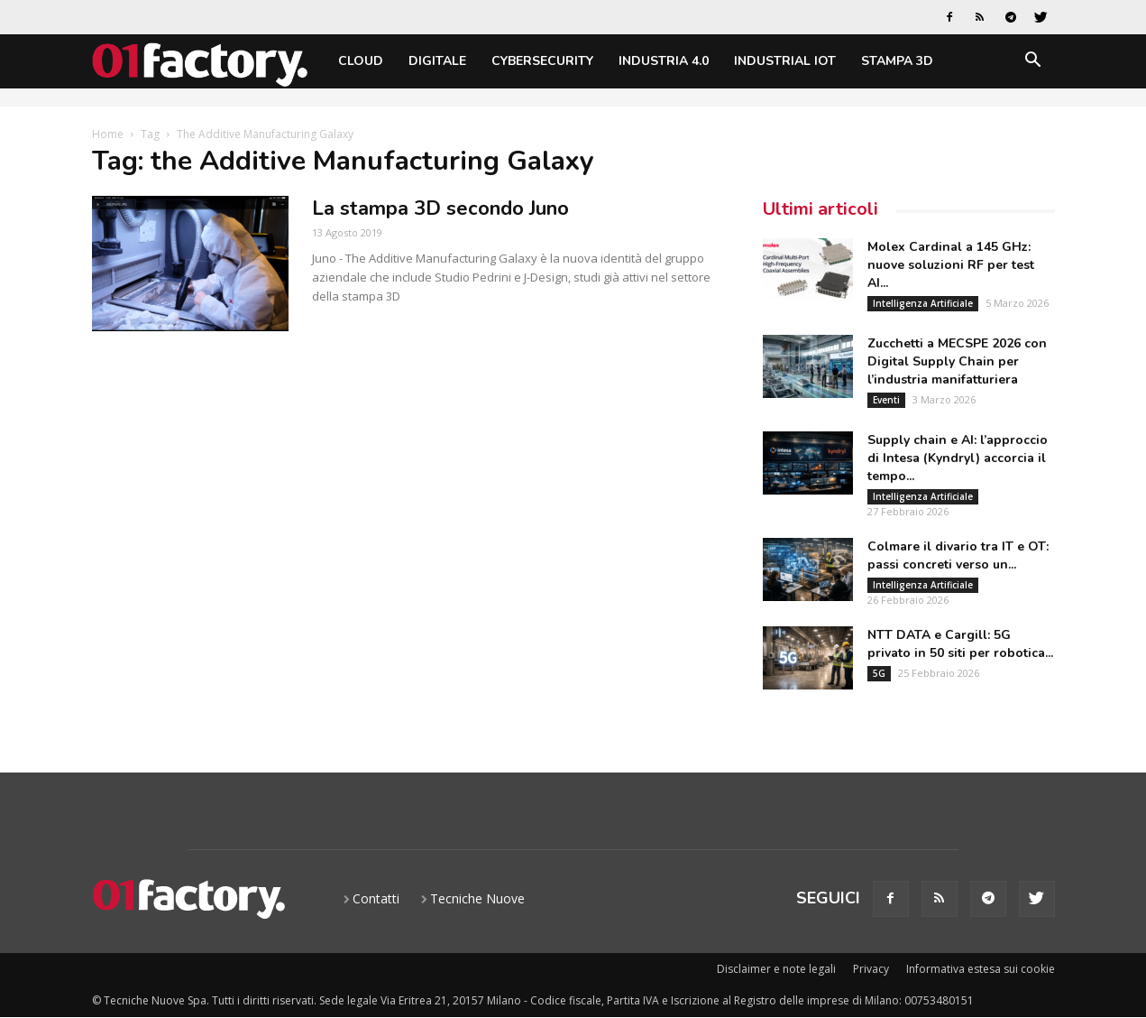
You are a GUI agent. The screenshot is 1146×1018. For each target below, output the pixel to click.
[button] (1033, 62)
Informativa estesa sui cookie (980, 968)
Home (108, 134)
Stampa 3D (897, 60)
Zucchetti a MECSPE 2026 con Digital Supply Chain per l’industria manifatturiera (957, 361)
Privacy (871, 968)
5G (879, 673)
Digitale (437, 60)
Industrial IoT (785, 60)
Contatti (376, 898)
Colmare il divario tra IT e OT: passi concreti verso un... (958, 555)
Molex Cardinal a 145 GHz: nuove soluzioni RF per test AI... (950, 265)
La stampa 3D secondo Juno (440, 208)
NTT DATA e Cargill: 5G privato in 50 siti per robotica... (960, 644)
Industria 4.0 (664, 60)
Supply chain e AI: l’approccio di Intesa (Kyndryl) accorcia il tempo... (957, 458)
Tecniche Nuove (477, 898)
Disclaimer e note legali (776, 968)
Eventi (886, 399)
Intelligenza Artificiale (923, 303)
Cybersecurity (542, 60)
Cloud (360, 60)
